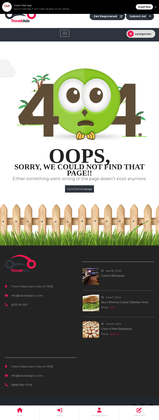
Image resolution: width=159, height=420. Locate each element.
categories (139, 34)
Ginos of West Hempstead (116, 328)
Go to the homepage (79, 188)
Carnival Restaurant (112, 275)
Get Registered (109, 16)
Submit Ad (141, 16)
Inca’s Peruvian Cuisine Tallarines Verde (124, 302)
